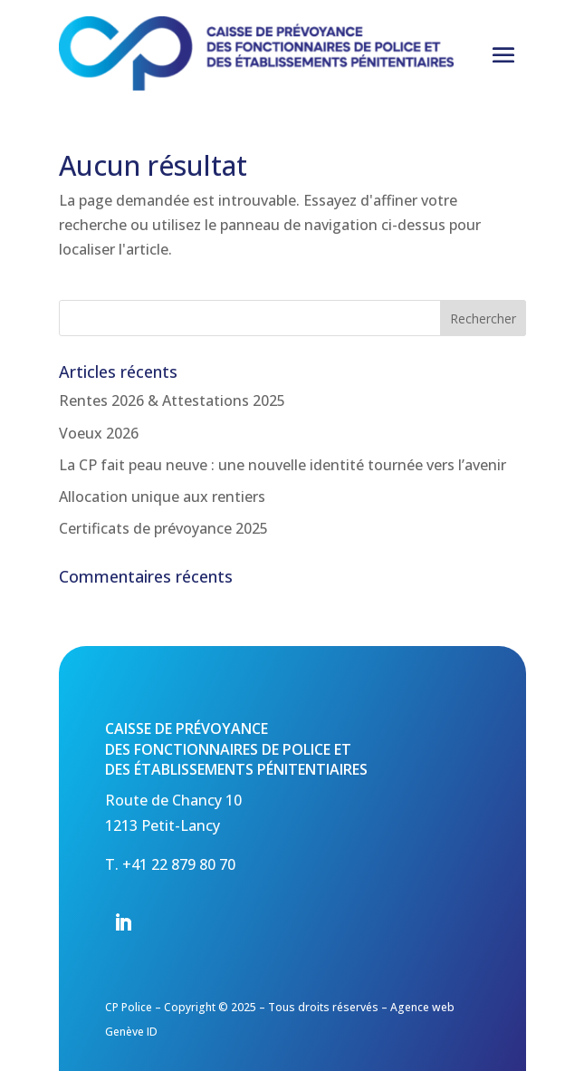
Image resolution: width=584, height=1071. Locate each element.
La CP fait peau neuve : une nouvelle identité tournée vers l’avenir (282, 465)
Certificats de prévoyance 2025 (163, 528)
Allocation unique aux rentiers (162, 497)
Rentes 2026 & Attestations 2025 (172, 400)
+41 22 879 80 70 (178, 864)
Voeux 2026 (99, 433)
